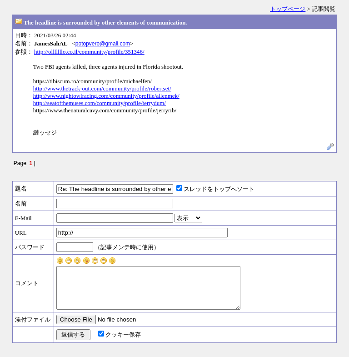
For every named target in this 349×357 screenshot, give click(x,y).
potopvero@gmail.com (102, 43)
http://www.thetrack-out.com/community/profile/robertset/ (102, 88)
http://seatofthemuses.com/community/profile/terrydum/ (99, 103)
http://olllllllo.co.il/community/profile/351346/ (89, 51)
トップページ (287, 8)
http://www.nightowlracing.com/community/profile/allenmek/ (106, 95)
